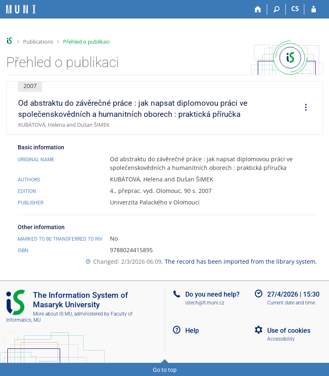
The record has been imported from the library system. (241, 261)
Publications (38, 41)
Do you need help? (212, 294)
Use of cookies (288, 330)
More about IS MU (52, 314)
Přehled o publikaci (86, 41)
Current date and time (291, 303)
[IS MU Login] (313, 9)
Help (192, 330)
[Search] (276, 9)
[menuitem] (303, 108)
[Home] (258, 9)
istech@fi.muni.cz (204, 303)
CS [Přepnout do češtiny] (295, 8)
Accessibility (281, 339)
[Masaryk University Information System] (21, 9)
